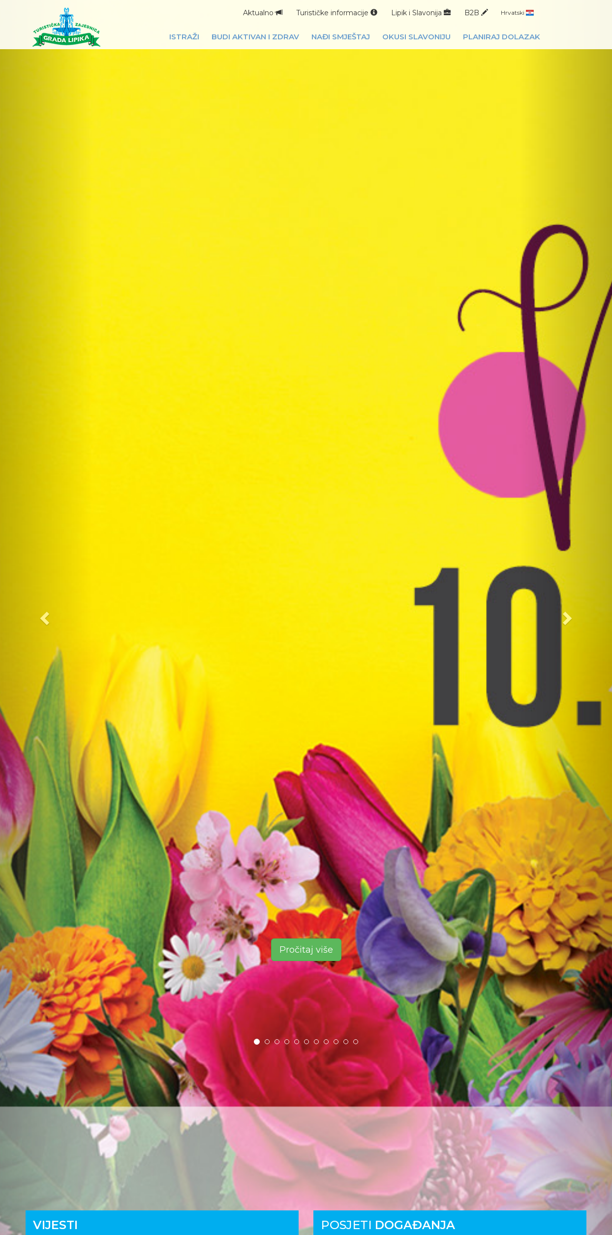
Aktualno (262, 12)
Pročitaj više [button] (306, 949)
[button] (46, 617)
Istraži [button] (184, 36)
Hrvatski (517, 12)
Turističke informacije (336, 12)
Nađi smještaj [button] (340, 36)
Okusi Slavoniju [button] (416, 36)
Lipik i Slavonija (421, 12)
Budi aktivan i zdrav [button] (255, 36)
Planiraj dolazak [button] (501, 36)
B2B (476, 12)
